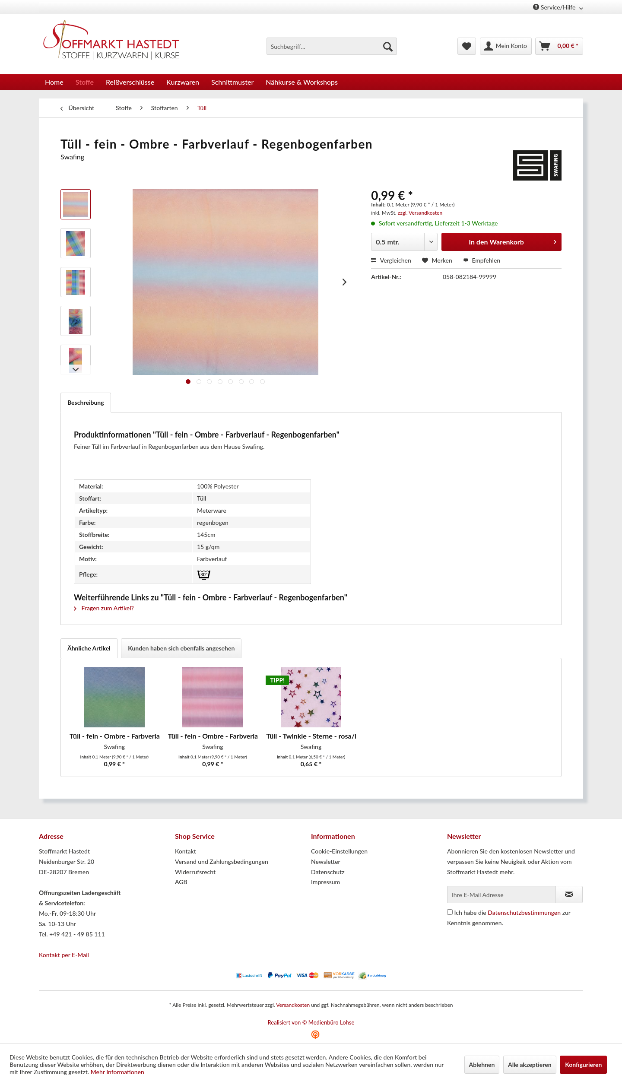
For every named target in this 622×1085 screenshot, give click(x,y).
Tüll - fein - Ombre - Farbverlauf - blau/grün (114, 736)
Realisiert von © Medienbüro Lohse (311, 1022)
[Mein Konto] (506, 46)
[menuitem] (332, 46)
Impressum (325, 881)
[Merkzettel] (466, 46)
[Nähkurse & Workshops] (302, 81)
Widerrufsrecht (195, 872)
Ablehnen (482, 1064)
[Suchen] (388, 46)
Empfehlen (481, 260)
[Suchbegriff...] (332, 46)
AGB (181, 881)
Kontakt (185, 851)
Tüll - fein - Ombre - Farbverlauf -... (213, 736)
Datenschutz (328, 872)
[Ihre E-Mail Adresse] (501, 894)
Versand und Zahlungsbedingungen (221, 861)
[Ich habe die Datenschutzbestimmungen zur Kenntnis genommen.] (450, 912)
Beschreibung (85, 402)
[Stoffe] (85, 81)
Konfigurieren (583, 1064)
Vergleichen (391, 260)
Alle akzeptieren (530, 1064)
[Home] (54, 81)
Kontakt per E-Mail (64, 954)
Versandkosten (293, 1005)
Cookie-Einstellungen (339, 851)
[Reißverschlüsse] (130, 81)
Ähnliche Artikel (89, 648)
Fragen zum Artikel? (104, 608)
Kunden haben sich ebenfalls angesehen (181, 648)
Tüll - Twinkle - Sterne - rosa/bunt (311, 736)
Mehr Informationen (117, 1071)
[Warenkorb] (559, 46)
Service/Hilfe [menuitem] (555, 7)
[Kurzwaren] (182, 81)
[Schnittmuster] (232, 81)
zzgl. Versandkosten (420, 212)
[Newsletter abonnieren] (569, 894)
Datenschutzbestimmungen (524, 912)
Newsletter (325, 861)
